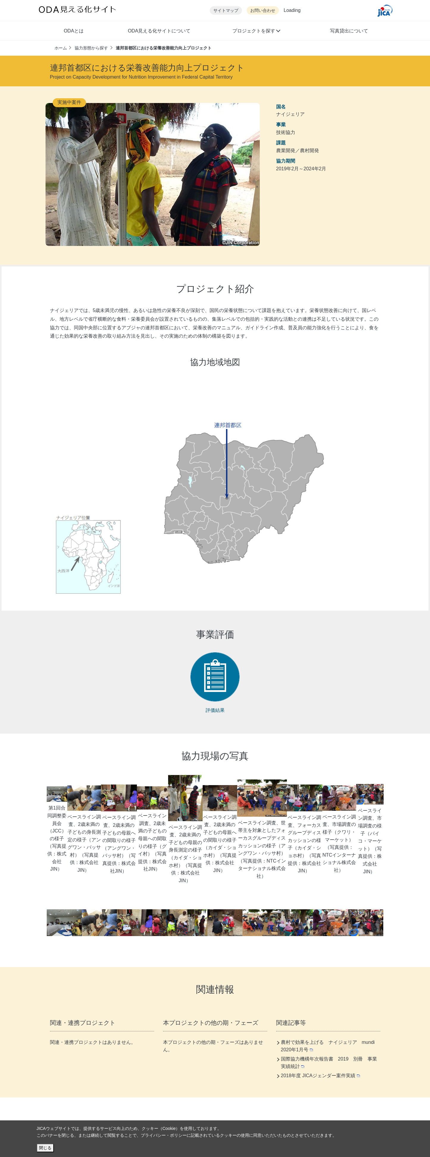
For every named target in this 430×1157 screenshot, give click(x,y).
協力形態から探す (91, 48)
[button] (256, 31)
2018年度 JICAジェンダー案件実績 (320, 1075)
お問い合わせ (262, 10)
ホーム (60, 48)
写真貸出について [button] (349, 30)
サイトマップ (225, 10)
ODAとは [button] (74, 30)
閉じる (45, 1147)
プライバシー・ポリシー (164, 1135)
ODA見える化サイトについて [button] (159, 30)
